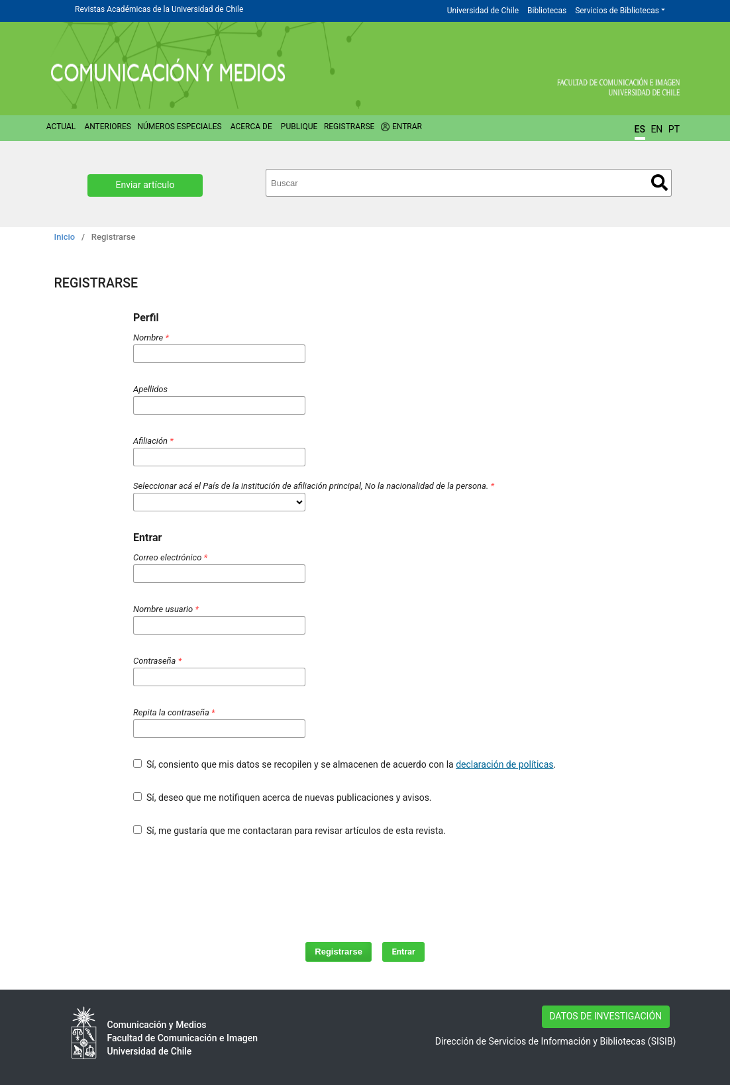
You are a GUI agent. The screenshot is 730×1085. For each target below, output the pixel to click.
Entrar (407, 126)
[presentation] (341, 883)
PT (674, 129)
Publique (299, 126)
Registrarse (349, 126)
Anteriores (107, 126)
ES (640, 129)
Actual (61, 126)
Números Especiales (179, 126)
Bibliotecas (546, 10)
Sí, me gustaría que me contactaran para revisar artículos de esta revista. (289, 830)
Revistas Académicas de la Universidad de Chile (159, 9)
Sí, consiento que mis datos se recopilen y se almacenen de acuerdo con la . (344, 764)
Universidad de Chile (483, 10)
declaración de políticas (504, 764)
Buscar (659, 182)
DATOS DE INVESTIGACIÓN (605, 1016)
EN (656, 129)
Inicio (65, 237)
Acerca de (251, 126)
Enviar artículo (145, 185)
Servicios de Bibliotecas (617, 10)
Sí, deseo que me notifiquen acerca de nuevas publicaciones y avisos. (282, 797)
